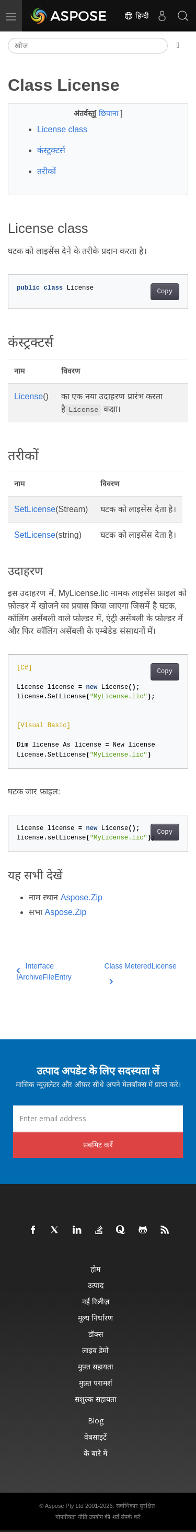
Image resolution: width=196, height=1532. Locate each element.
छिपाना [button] (110, 113)
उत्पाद (95, 1285)
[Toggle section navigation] (178, 45)
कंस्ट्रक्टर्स (51, 150)
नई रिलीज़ (95, 1301)
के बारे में (95, 1453)
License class (62, 129)
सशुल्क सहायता (96, 1399)
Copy (164, 291)
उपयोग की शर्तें (104, 1517)
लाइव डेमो (95, 1350)
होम (95, 1269)
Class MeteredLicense (140, 972)
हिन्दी (136, 15)
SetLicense (34, 509)
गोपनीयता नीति (71, 1517)
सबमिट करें (98, 1145)
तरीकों (46, 171)
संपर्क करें (130, 1517)
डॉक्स (95, 1334)
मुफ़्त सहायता (95, 1366)
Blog (95, 1420)
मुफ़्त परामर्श (95, 1383)
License (28, 396)
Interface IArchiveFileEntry (44, 971)
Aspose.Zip (81, 897)
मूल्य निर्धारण (95, 1318)
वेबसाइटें (95, 1437)
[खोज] (88, 46)
